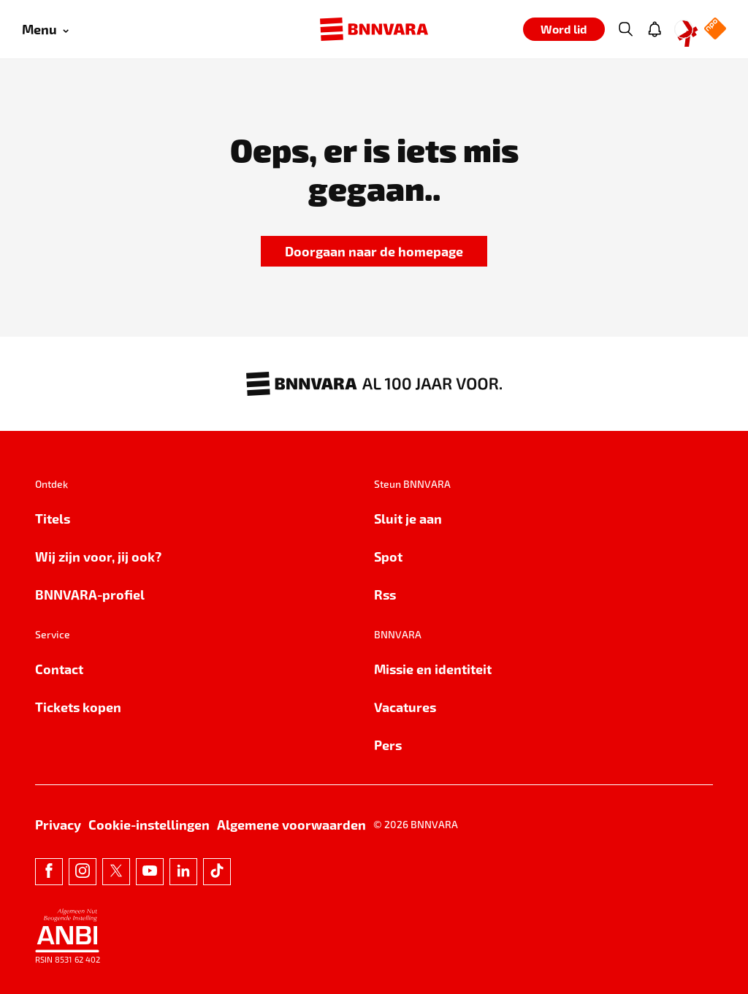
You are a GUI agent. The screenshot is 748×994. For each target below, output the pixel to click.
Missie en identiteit (433, 668)
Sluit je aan (408, 518)
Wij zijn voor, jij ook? (98, 556)
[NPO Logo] (715, 30)
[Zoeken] (625, 29)
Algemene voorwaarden (291, 824)
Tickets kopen (78, 706)
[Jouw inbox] (654, 29)
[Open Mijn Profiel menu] (683, 29)
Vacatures (405, 706)
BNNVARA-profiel (90, 594)
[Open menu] (45, 29)
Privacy (58, 824)
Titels (52, 518)
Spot (388, 556)
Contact (59, 668)
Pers (388, 744)
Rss (385, 594)
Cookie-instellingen (149, 824)
